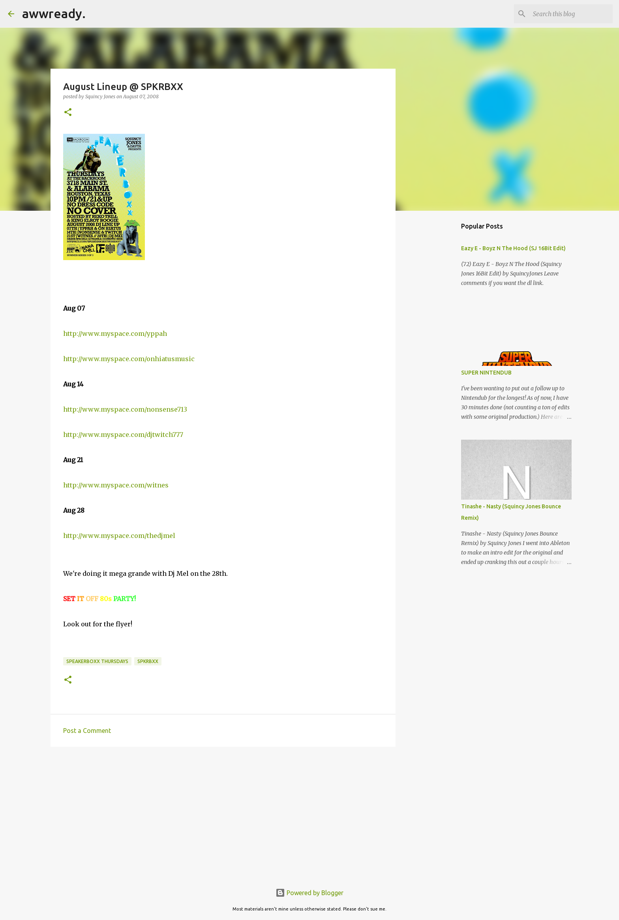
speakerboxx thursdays (97, 661)
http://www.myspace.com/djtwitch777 (123, 434)
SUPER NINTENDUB (486, 372)
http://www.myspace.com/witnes (116, 485)
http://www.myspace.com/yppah (115, 333)
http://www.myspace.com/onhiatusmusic (129, 359)
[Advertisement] (223, 814)
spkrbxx (147, 661)
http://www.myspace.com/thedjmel (119, 536)
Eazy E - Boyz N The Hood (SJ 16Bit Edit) (513, 248)
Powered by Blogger (309, 892)
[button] (68, 112)
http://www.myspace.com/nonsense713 (125, 409)
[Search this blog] (571, 13)
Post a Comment (87, 730)
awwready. (54, 13)
